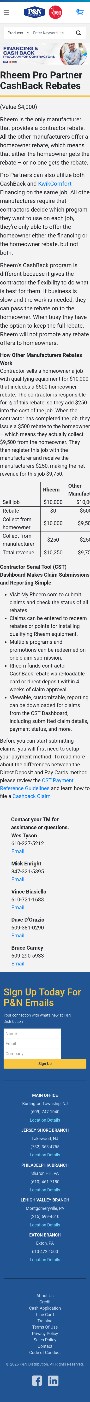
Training (45, 1321)
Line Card (45, 1314)
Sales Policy (45, 1339)
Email (17, 851)
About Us (45, 1295)
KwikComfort (55, 183)
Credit (45, 1302)
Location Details (45, 1120)
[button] (78, 12)
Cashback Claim (31, 796)
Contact (45, 1346)
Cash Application (45, 1308)
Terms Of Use (45, 1327)
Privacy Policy (45, 1333)
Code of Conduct (45, 1352)
